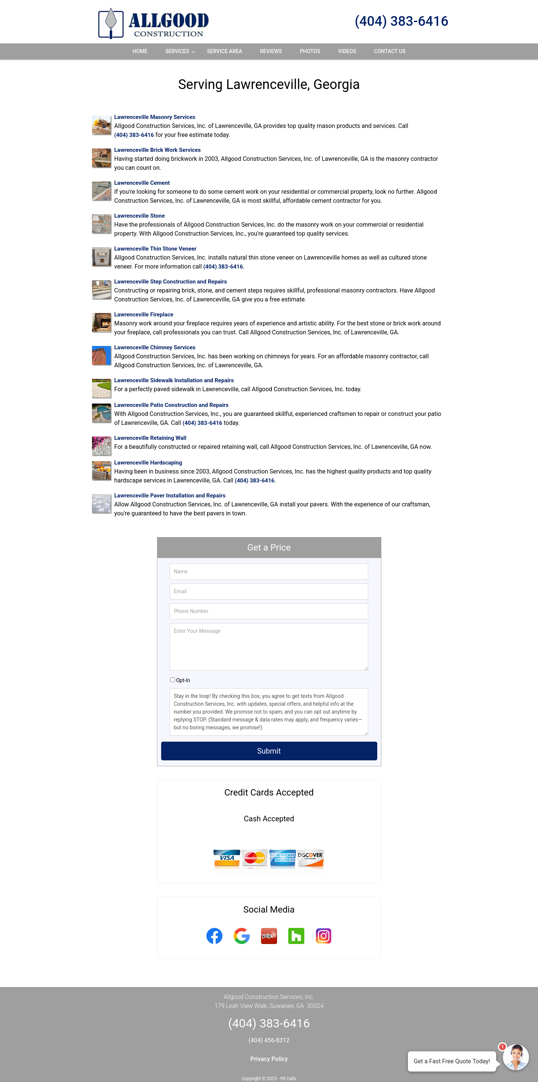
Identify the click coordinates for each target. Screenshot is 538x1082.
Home (140, 51)
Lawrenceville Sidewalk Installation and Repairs (174, 380)
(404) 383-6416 (402, 21)
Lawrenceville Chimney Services (155, 347)
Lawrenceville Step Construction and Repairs (170, 281)
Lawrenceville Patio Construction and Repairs (171, 405)
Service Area (224, 51)
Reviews (271, 51)
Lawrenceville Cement (142, 183)
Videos (347, 51)
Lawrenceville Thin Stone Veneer (155, 248)
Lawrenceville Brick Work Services (157, 150)
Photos (310, 51)
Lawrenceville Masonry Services (155, 117)
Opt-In (183, 680)
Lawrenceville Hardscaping (148, 462)
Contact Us (390, 51)
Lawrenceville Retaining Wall (150, 438)
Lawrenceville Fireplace (143, 314)
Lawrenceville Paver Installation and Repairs (170, 495)
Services (181, 53)
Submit (269, 751)
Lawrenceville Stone (139, 215)
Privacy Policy (269, 1059)
